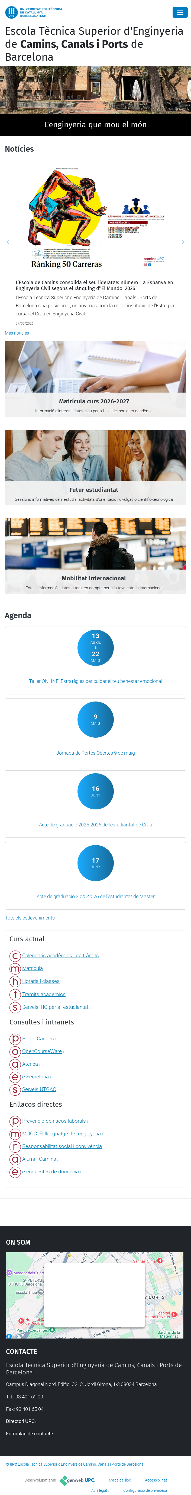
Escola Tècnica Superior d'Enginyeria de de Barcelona (94, 44)
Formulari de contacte (29, 1433)
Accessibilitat (156, 1480)
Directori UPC (20, 1421)
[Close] (180, 12)
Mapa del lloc (120, 1480)
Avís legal (99, 1490)
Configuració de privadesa (145, 1490)
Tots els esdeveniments (30, 918)
